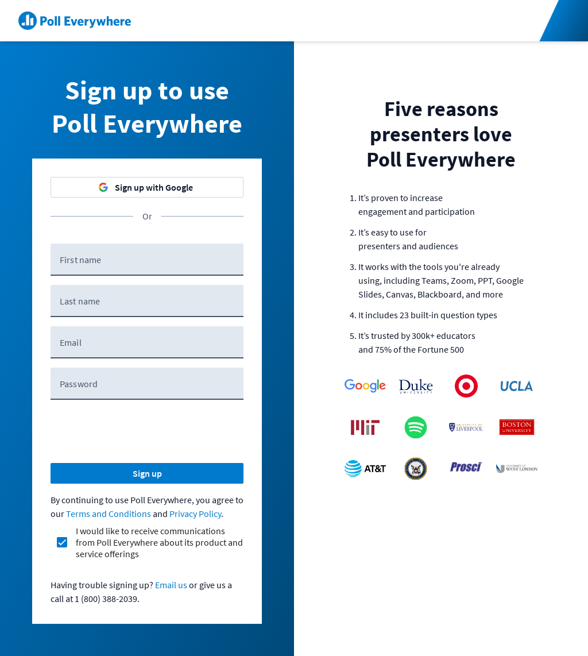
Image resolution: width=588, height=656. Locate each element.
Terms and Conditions (108, 513)
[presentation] (138, 431)
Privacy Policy (195, 513)
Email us (171, 585)
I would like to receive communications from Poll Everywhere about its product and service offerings (159, 542)
